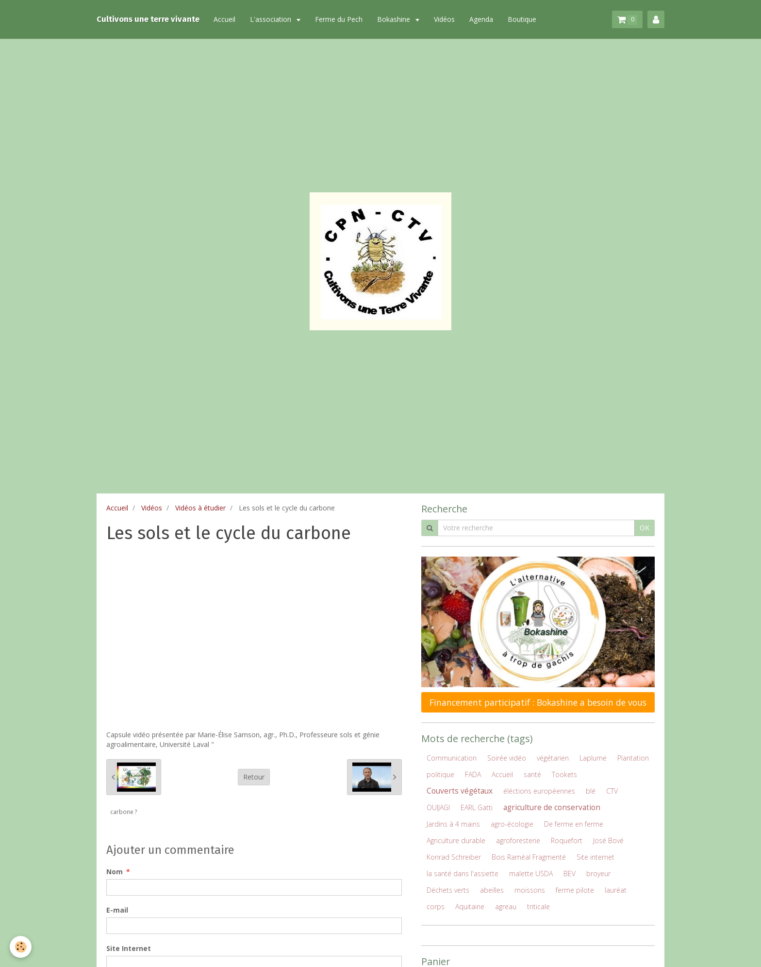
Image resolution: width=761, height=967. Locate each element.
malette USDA (531, 873)
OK (644, 527)
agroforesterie (518, 840)
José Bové (608, 840)
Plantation (633, 758)
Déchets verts (448, 890)
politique (440, 774)
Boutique (523, 19)
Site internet (595, 857)
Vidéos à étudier (200, 507)
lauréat (616, 890)
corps (436, 906)
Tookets (564, 774)
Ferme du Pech (340, 19)
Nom (114, 871)
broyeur (598, 873)
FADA (473, 774)
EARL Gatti (477, 807)
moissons (529, 890)
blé (591, 791)
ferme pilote (575, 890)
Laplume (593, 758)
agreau (505, 906)
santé (532, 774)
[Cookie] (21, 947)
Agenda (482, 19)
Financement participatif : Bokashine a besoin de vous (538, 702)
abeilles (492, 890)
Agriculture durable (456, 840)
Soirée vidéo (506, 758)
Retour (254, 776)
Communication (452, 758)
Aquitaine (469, 906)
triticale (538, 906)
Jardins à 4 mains (453, 824)
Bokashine (395, 19)
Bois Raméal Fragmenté (529, 857)
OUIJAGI (438, 807)
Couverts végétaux (460, 791)
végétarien (553, 758)
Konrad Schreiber (454, 857)
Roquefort (566, 840)
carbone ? (123, 811)
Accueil (225, 19)
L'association (272, 19)
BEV (569, 873)
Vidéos (445, 19)
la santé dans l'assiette (462, 873)
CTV (612, 791)
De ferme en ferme (573, 824)
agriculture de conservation (551, 807)
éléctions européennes (539, 791)
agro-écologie (512, 824)
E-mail (117, 910)
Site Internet (128, 948)
